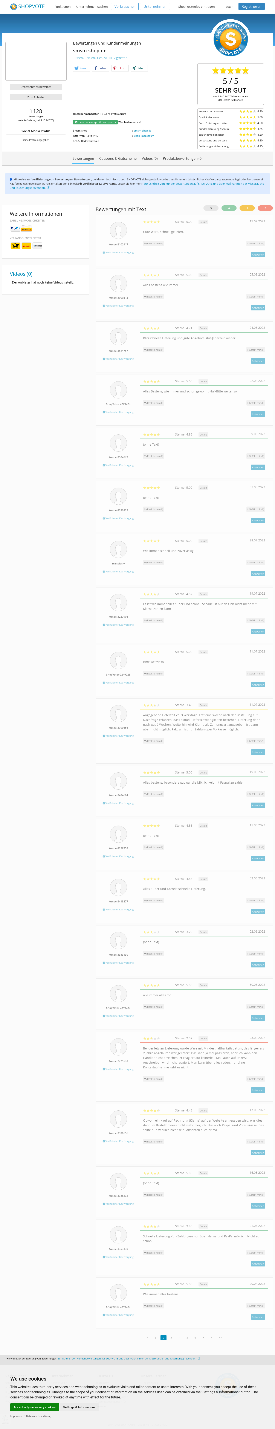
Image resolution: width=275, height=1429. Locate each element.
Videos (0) (150, 158)
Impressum (16, 1416)
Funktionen (63, 7)
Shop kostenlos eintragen (196, 7)
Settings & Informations (79, 1407)
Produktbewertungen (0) (183, 158)
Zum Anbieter (36, 97)
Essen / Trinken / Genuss (90, 58)
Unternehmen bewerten (36, 87)
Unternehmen (155, 6)
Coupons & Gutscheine (118, 158)
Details (203, 221)
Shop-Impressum (144, 136)
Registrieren (251, 6)
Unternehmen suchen (92, 7)
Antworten (258, 254)
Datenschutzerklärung (38, 1416)
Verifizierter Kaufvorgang (118, 252)
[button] (81, 68)
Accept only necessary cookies (35, 1407)
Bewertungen (83, 158)
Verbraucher (125, 6)
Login (230, 7)
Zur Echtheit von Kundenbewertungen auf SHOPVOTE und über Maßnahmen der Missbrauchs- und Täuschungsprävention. (129, 1358)
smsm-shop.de (142, 130)
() (256, 243)
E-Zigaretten (118, 58)
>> (220, 1338)
